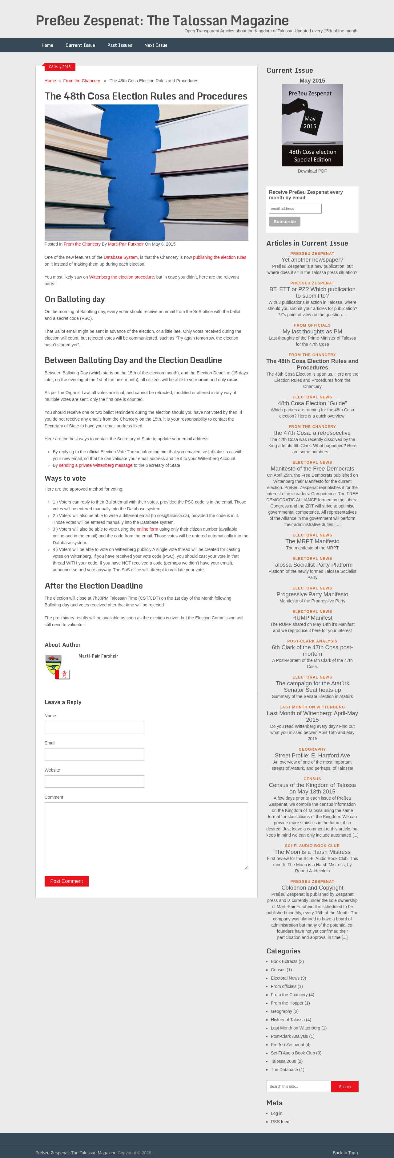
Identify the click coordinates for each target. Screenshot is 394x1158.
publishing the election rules (219, 257)
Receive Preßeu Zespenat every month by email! (306, 195)
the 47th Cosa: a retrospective (312, 433)
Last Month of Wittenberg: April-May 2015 (312, 716)
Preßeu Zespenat (287, 1044)
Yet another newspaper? (312, 259)
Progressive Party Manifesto (312, 594)
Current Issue (80, 45)
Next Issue (155, 45)
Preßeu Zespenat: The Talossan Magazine (162, 20)
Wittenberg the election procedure (121, 277)
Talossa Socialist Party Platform (312, 564)
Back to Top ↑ (346, 1152)
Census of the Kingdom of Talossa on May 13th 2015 (312, 788)
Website (52, 770)
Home (47, 45)
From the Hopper (287, 1003)
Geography (281, 1011)
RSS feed (280, 1121)
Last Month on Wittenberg (295, 1027)
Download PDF (312, 171)
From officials (283, 986)
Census (278, 969)
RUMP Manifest (312, 617)
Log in (277, 1113)
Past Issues (119, 45)
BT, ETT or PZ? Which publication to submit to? (312, 292)
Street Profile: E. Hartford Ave (312, 755)
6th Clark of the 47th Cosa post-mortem (312, 650)
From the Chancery (81, 80)
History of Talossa (288, 1019)
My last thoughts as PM (312, 331)
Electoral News (285, 978)
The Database (284, 1069)
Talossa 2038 (283, 1061)
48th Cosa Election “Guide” (312, 403)
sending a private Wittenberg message (96, 465)
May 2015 (312, 80)
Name (50, 715)
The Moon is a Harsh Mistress (312, 852)
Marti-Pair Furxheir (126, 244)
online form (147, 529)
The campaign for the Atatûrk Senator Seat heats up (312, 686)
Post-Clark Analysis (289, 1036)
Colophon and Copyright (312, 887)
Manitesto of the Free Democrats (312, 468)
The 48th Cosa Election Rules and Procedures (312, 364)
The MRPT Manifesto (312, 541)
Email (50, 742)
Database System (121, 257)
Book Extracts (284, 961)
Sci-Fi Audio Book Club (293, 1052)
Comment (54, 797)
